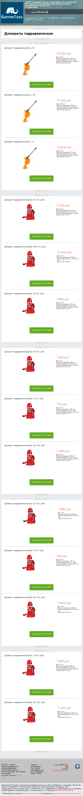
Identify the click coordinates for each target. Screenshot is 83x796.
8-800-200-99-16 (64, 790)
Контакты (39, 20)
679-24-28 (39, 12)
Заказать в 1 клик (41, 84)
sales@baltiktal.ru (60, 770)
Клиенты (29, 20)
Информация (68, 18)
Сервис (41, 18)
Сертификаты (53, 18)
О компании (30, 18)
